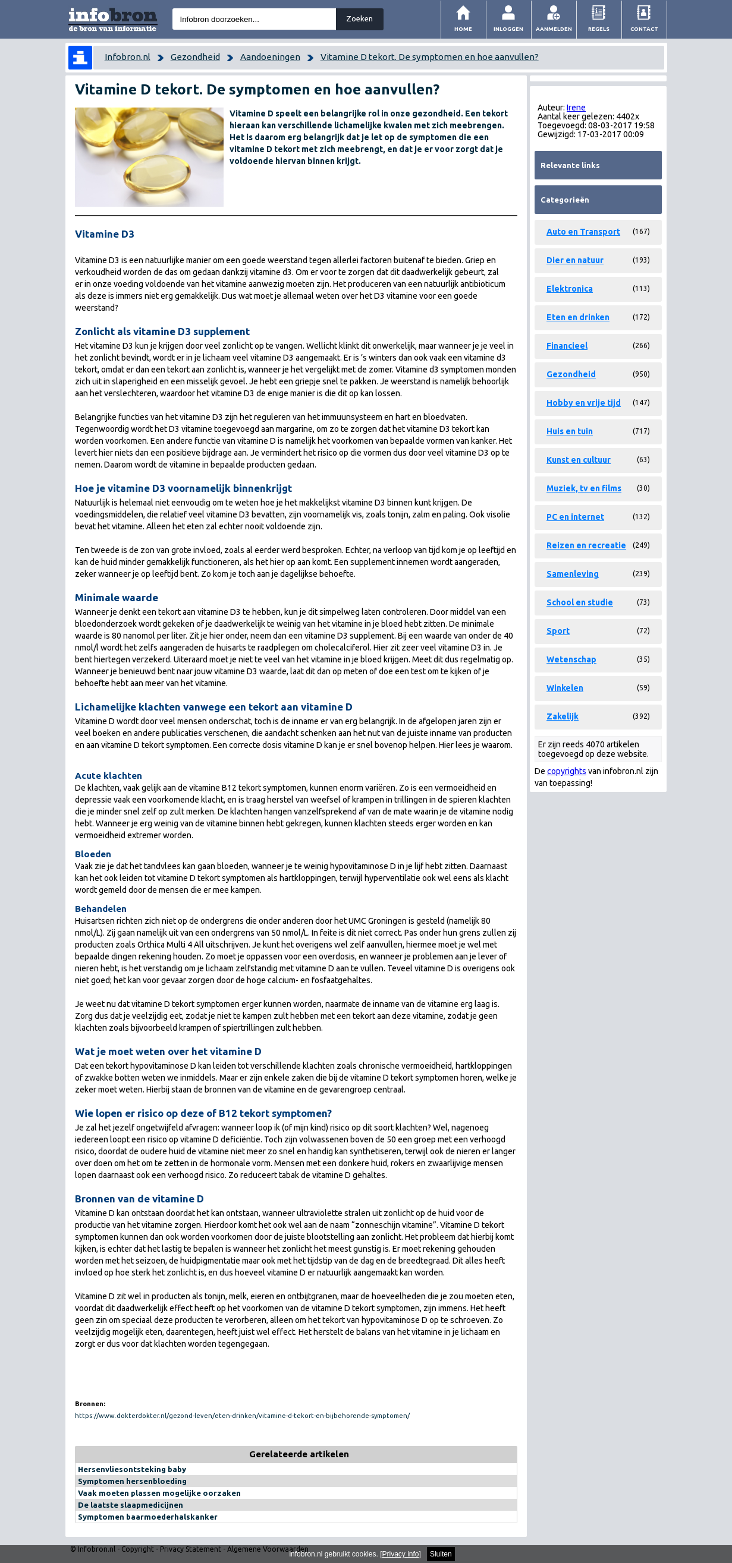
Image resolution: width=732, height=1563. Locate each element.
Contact (644, 29)
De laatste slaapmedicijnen (130, 1505)
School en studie (579, 602)
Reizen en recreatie (586, 545)
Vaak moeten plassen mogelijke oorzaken (159, 1493)
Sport (558, 631)
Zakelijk (562, 716)
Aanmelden (554, 29)
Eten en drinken (578, 317)
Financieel (567, 346)
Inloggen (508, 29)
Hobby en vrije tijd (583, 403)
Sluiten (441, 1554)
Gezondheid (195, 57)
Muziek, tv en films (583, 488)
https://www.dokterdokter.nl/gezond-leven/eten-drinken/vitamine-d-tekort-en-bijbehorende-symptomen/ (242, 1415)
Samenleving (572, 574)
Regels (599, 29)
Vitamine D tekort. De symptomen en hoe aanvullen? (430, 57)
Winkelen (564, 688)
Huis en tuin (569, 431)
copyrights (566, 771)
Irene (576, 107)
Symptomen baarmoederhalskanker (148, 1517)
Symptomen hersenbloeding (132, 1481)
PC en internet (575, 517)
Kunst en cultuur (578, 460)
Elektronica (569, 288)
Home (463, 29)
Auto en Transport (583, 231)
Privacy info (400, 1554)
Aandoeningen (270, 57)
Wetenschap (571, 659)
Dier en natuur (575, 260)
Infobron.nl (127, 57)
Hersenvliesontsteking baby (132, 1469)
